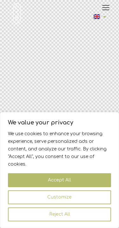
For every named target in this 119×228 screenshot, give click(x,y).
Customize (59, 197)
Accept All (59, 180)
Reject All (59, 214)
